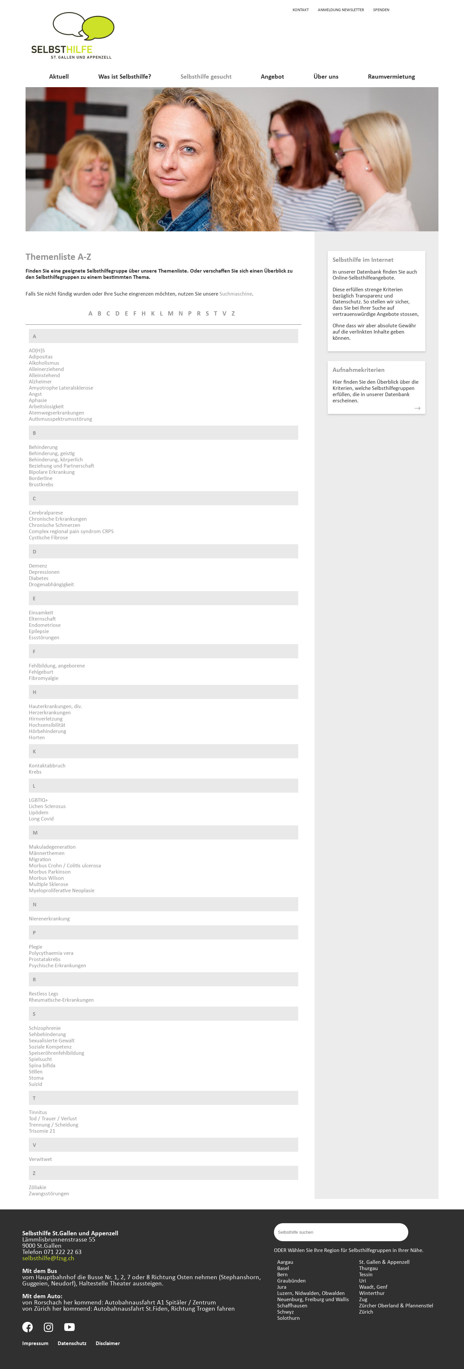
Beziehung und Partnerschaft (61, 465)
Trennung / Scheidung (53, 1124)
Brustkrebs (41, 484)
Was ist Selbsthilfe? (124, 76)
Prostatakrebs (45, 959)
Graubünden (291, 1280)
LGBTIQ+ (38, 799)
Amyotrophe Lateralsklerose (61, 387)
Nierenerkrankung (49, 918)
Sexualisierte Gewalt (52, 1040)
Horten (37, 737)
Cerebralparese (46, 512)
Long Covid (41, 818)
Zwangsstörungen (49, 1193)
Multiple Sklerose (48, 884)
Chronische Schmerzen (54, 525)
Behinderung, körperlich (56, 459)
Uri (362, 1280)
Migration (40, 859)
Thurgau (368, 1268)
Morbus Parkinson (50, 871)
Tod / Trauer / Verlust (53, 1118)
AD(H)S (37, 350)
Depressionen (44, 571)
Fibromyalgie (43, 678)
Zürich (366, 1311)
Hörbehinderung (47, 731)
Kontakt (301, 9)
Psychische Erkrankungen (57, 965)
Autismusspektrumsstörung (60, 418)
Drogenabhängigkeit (51, 584)
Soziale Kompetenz (50, 1046)
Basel (283, 1268)
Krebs (35, 771)
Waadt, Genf (373, 1286)
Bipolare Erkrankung (52, 471)
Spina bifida (42, 1065)
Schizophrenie (45, 1028)
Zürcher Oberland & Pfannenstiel (396, 1305)
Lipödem (38, 812)
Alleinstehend (44, 375)
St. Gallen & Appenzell (384, 1261)
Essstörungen (44, 637)
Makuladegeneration (52, 846)
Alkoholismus (44, 362)
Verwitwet (40, 1159)
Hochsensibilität (47, 724)
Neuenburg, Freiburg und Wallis (313, 1299)
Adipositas (41, 356)
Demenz (38, 565)
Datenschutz (72, 1343)
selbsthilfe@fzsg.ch (48, 1257)
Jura (281, 1286)
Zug (363, 1299)
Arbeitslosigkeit (46, 406)
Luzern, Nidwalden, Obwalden (311, 1293)
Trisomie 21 (42, 1130)
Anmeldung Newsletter (341, 9)
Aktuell (59, 76)
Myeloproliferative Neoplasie (61, 890)
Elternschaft (42, 618)
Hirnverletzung (46, 718)
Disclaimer (108, 1343)
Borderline (40, 478)
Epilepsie (39, 631)
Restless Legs (43, 993)
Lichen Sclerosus (47, 806)
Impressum (35, 1343)
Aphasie (38, 400)
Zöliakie (37, 1187)
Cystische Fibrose (48, 537)
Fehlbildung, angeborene (57, 665)
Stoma (36, 1077)
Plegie (35, 946)
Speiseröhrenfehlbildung (56, 1052)
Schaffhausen (292, 1305)
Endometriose (45, 624)
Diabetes (38, 578)
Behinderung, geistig (52, 453)
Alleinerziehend (46, 369)
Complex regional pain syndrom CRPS (71, 531)
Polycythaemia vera (51, 952)
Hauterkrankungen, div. (55, 706)
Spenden (381, 9)
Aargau (285, 1261)
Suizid (35, 1084)
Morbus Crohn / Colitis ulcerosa (65, 865)
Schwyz (285, 1311)
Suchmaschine (236, 293)
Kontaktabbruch (47, 765)
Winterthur (372, 1293)
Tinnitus (38, 1112)
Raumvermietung (391, 76)
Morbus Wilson (46, 877)
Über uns (326, 76)
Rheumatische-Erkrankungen (61, 999)
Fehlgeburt (41, 671)
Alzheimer (40, 381)
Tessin (366, 1274)
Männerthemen (47, 853)
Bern (282, 1274)
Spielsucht (40, 1059)
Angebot (272, 76)
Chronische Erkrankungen (58, 518)
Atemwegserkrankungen (56, 412)
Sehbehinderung (47, 1034)
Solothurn (288, 1317)
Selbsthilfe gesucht (206, 76)
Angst (35, 393)
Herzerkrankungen (50, 712)
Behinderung (43, 447)
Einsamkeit (41, 612)
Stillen (36, 1071)
